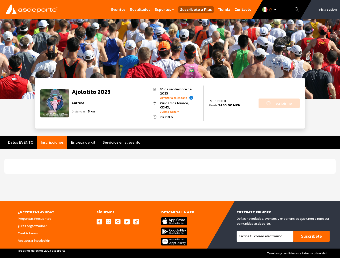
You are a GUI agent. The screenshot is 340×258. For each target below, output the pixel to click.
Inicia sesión (328, 9)
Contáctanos (28, 233)
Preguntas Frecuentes (34, 218)
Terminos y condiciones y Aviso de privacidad (297, 253)
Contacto (242, 9)
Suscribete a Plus (196, 9)
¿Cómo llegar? (169, 112)
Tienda (224, 9)
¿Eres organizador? (32, 226)
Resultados (140, 9)
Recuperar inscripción (34, 240)
